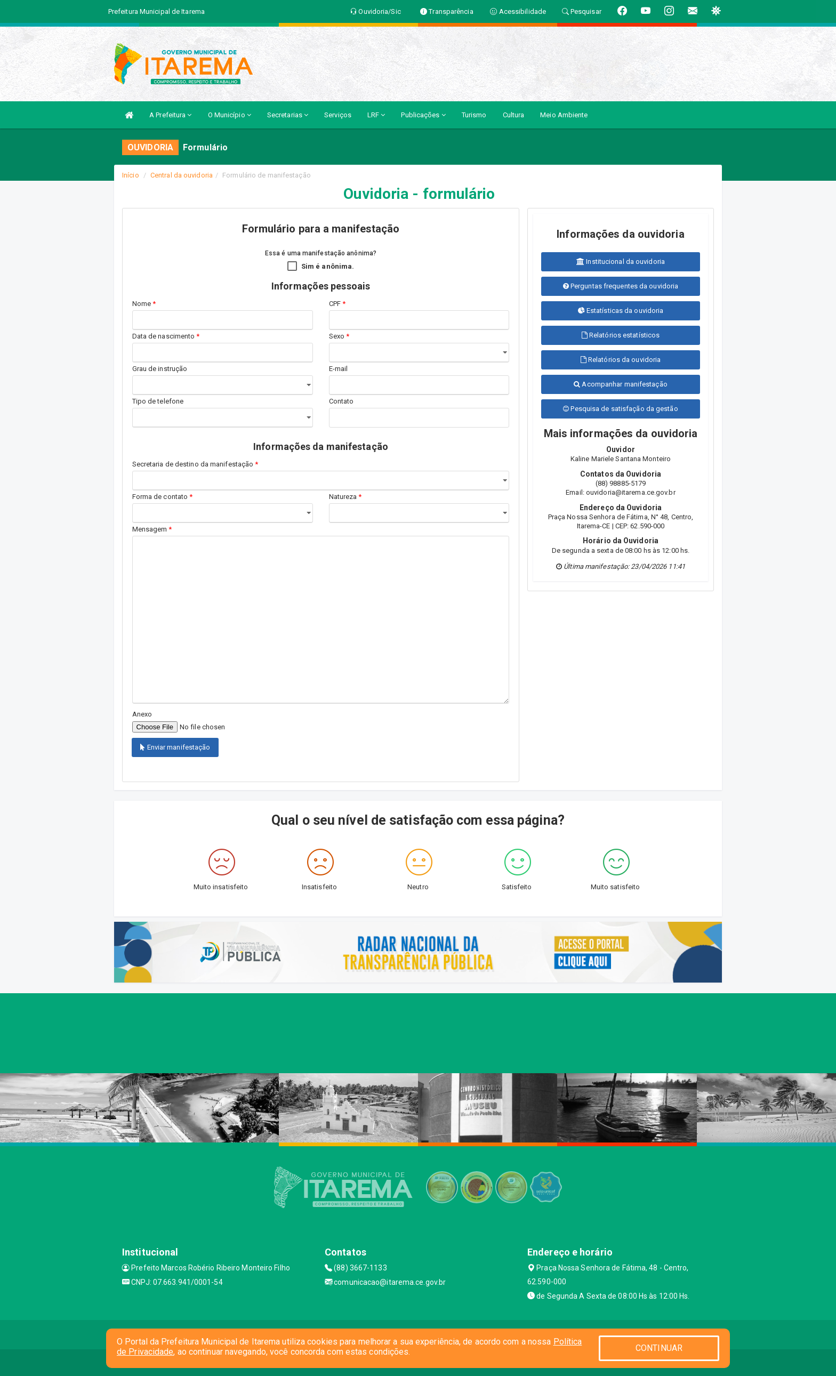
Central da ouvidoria (181, 175)
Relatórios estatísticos (621, 335)
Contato (341, 401)
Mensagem (152, 529)
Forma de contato (162, 497)
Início (130, 175)
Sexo (339, 336)
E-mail (338, 369)
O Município (229, 115)
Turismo (474, 115)
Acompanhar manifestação (621, 384)
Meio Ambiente (564, 115)
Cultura (514, 115)
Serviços (337, 115)
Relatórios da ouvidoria (621, 360)
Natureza (345, 497)
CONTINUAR (659, 1348)
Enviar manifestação (175, 747)
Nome (144, 304)
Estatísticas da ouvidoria (621, 311)
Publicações (423, 115)
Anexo (142, 714)
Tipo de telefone (159, 401)
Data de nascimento (166, 336)
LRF (376, 115)
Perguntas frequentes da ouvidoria (621, 286)
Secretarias (287, 115)
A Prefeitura (170, 115)
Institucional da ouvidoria (620, 261)
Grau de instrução (160, 369)
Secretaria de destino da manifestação (195, 464)
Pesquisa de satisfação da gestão (620, 409)
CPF (337, 304)
